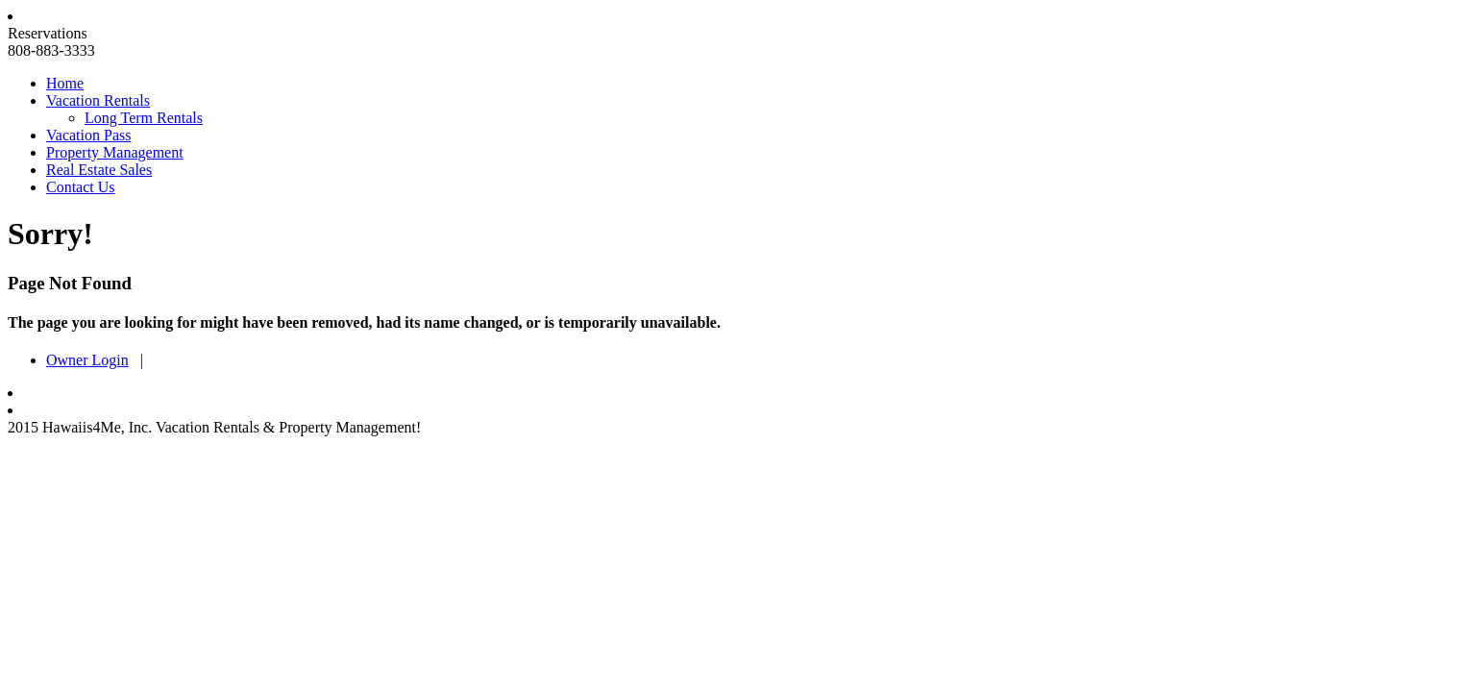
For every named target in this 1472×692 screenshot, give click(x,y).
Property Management (115, 152)
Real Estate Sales (99, 169)
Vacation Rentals (98, 100)
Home (65, 83)
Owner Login (87, 360)
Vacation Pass (88, 135)
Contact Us (80, 187)
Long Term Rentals (144, 118)
